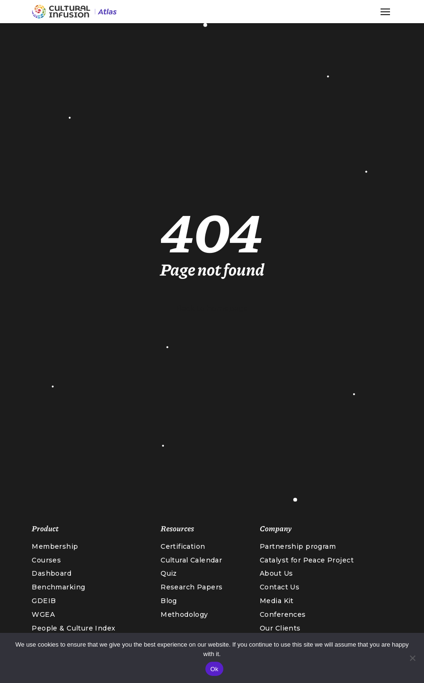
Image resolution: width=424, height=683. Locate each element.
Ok (214, 669)
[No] (412, 658)
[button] (385, 11)
